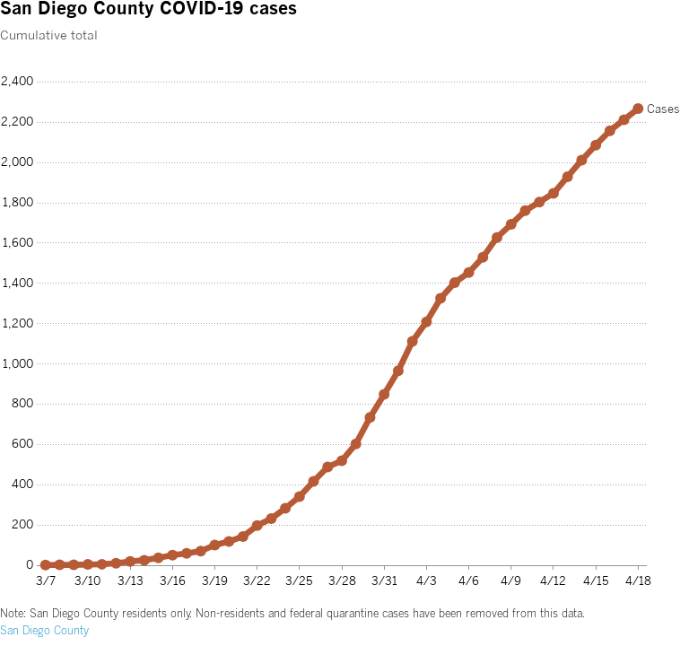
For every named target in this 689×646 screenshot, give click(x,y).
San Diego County (44, 630)
